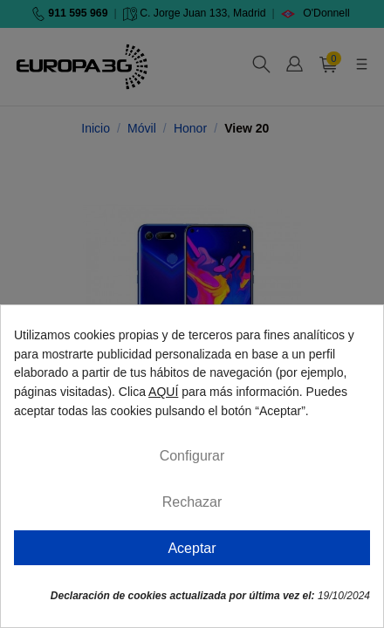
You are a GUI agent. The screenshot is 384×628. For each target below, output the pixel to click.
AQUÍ (163, 392)
